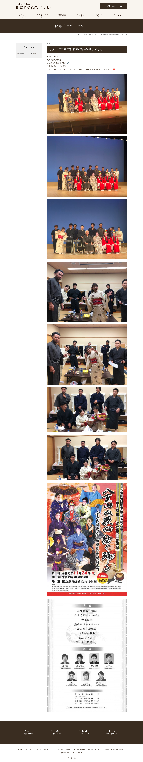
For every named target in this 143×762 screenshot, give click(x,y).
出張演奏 (62, 16)
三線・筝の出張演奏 (63, 749)
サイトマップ (77, 753)
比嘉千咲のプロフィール (32, 749)
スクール (99, 16)
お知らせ (117, 16)
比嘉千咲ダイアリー (90, 35)
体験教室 (80, 16)
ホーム (80, 35)
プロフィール (25, 16)
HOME (20, 749)
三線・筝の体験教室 (79, 749)
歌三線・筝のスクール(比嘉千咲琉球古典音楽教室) (106, 749)
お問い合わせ (65, 753)
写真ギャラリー (43, 16)
